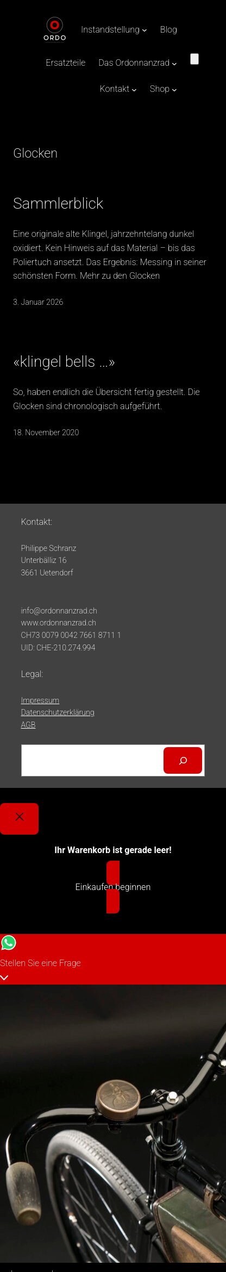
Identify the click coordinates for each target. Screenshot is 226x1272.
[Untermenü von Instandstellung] (144, 30)
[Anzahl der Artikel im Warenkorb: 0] (194, 59)
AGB (28, 724)
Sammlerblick (58, 203)
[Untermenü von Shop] (174, 89)
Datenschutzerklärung (58, 712)
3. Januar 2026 (38, 302)
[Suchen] (183, 760)
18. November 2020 (46, 432)
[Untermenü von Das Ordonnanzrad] (174, 63)
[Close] (19, 819)
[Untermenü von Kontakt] (134, 89)
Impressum (40, 700)
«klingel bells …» (64, 362)
